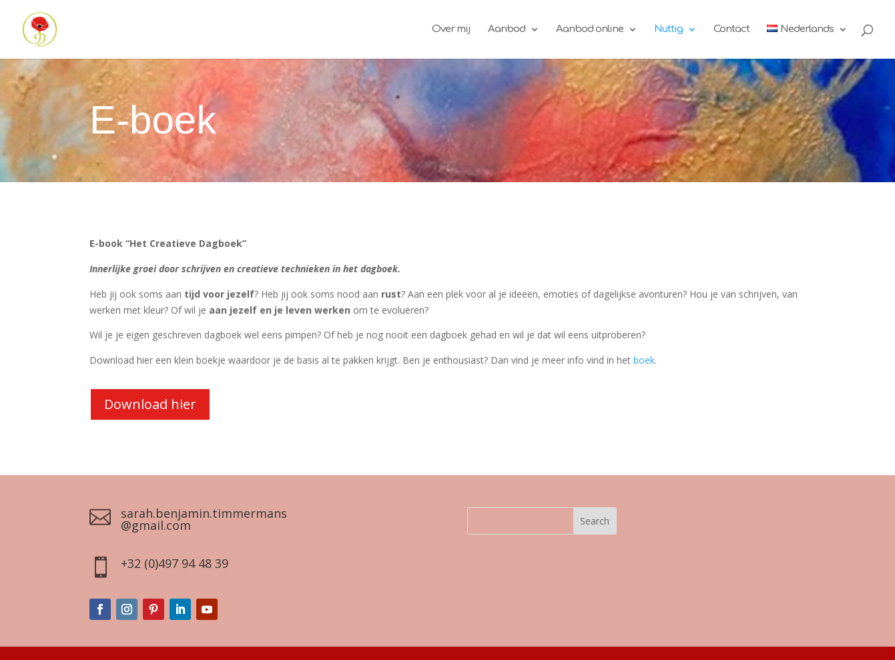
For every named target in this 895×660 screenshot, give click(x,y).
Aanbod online (589, 30)
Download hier (150, 404)
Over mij (451, 30)
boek (644, 360)
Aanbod (506, 30)
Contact (731, 30)
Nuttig (668, 30)
